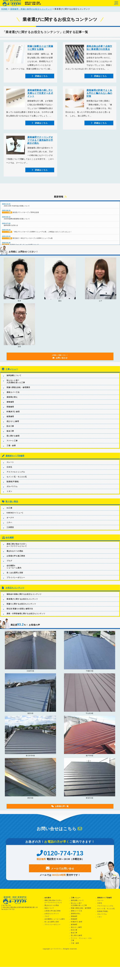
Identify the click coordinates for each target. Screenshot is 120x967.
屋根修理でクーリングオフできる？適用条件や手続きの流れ (40, 141)
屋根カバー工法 (13, 396)
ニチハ (9, 526)
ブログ (9, 565)
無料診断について (14, 379)
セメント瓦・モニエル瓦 (17, 481)
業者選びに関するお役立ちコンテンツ (22, 603)
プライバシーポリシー (16, 581)
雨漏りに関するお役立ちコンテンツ (21, 608)
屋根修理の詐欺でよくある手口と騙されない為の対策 (99, 94)
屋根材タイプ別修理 (15, 460)
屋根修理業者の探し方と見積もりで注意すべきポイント (40, 94)
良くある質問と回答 (15, 577)
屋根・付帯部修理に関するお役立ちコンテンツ (26, 617)
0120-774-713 (60, 857)
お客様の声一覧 (60, 810)
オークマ (10, 522)
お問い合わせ (60, 360)
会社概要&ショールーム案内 (14, 570)
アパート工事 (12, 445)
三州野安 (10, 531)
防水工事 (10, 430)
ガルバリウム (12, 490)
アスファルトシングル (16, 476)
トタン (9, 495)
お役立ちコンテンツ (15, 592)
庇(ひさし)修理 (13, 425)
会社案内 (47, 898)
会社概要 (10, 541)
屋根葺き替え (12, 401)
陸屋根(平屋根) (13, 486)
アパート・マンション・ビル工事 (81, 939)
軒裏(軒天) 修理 (13, 416)
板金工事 (10, 435)
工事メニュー (12, 373)
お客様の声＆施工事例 (16, 560)
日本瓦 (9, 471)
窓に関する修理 (13, 440)
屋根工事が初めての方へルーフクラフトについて (17, 549)
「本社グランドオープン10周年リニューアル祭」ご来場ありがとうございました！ (60, 235)
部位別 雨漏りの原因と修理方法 (20, 613)
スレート (10, 466)
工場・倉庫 (11, 450)
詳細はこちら (41, 77)
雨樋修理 (10, 411)
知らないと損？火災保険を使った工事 (16, 385)
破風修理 (10, 420)
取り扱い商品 (12, 505)
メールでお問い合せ (60, 872)
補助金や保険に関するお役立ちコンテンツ (24, 598)
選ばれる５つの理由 (15, 555)
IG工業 (9, 512)
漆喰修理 (10, 406)
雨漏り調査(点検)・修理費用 (18, 391)
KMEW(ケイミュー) (15, 517)
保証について (49, 908)
